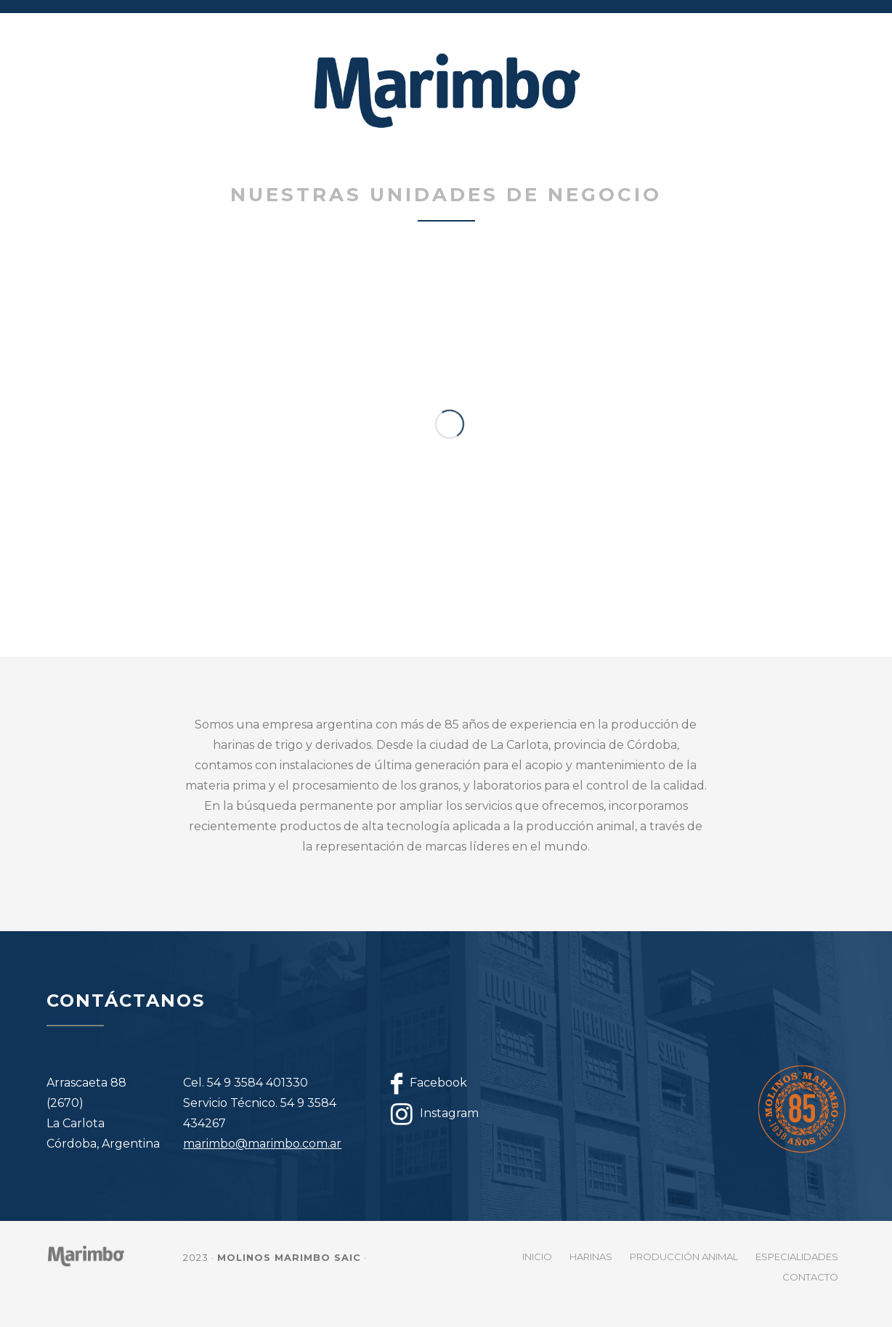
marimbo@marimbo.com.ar (262, 1144)
